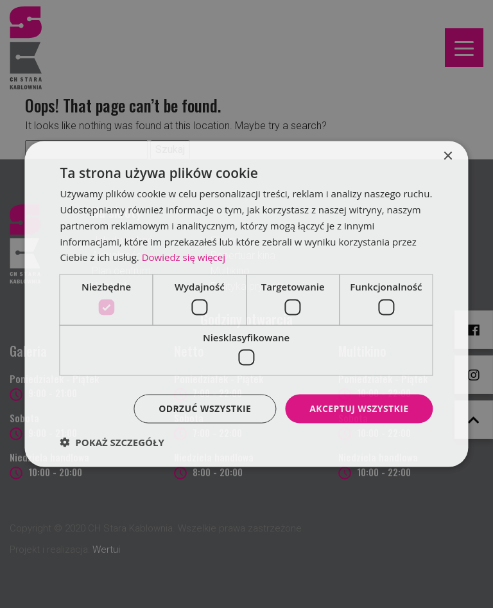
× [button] (448, 156)
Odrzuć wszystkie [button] (205, 408)
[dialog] (246, 304)
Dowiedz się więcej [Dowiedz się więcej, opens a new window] (183, 257)
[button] (112, 441)
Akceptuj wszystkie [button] (358, 408)
